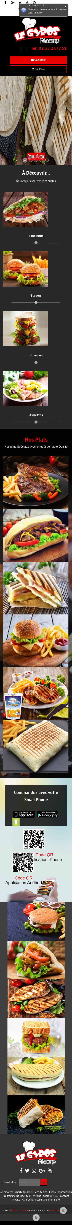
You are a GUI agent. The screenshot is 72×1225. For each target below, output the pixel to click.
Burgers (36, 295)
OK (44, 1182)
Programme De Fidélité (16, 1196)
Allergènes (28, 1199)
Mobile (16, 1199)
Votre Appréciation (61, 1192)
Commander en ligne (48, 1199)
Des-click (54, 1210)
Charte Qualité (23, 1192)
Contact (64, 1196)
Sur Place (38, 69)
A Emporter (38, 60)
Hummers (36, 355)
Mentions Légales (41, 1196)
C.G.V (55, 1196)
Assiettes (36, 415)
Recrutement (41, 1192)
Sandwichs (36, 236)
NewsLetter (9, 1182)
